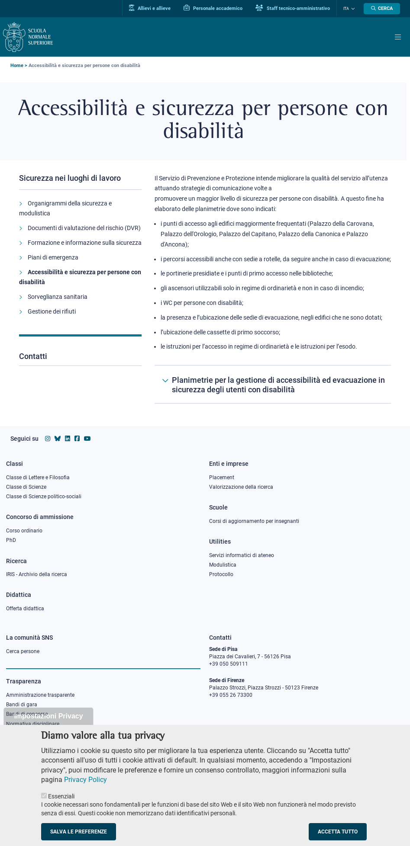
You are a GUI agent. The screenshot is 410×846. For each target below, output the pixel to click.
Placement (221, 477)
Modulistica (222, 565)
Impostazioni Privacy (48, 728)
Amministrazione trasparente (40, 695)
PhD (11, 540)
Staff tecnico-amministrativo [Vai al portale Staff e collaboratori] (292, 8)
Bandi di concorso (27, 714)
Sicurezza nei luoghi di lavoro (70, 178)
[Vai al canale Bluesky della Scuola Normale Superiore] (58, 438)
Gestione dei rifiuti (52, 311)
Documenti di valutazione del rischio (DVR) (84, 227)
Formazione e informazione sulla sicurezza (85, 242)
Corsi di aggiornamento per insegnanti (254, 521)
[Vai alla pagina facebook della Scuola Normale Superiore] (77, 438)
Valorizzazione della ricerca (241, 487)
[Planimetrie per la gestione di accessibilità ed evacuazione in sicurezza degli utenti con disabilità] (273, 384)
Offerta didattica (25, 609)
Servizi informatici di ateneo (241, 555)
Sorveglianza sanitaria (57, 296)
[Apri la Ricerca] (382, 8)
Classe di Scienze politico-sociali (43, 497)
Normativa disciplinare (32, 724)
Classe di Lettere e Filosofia (38, 477)
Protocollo (221, 574)
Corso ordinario (24, 531)
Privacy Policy (85, 791)
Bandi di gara (21, 705)
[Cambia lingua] (352, 8)
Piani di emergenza (53, 257)
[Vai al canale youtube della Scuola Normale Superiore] (87, 438)
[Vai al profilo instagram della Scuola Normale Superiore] (47, 438)
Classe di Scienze (26, 487)
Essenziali (61, 807)
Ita (346, 8)
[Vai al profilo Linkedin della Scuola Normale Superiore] (67, 438)
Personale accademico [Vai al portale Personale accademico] (213, 8)
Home (16, 65)
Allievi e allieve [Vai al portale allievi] (150, 8)
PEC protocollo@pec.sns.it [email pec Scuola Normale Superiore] (243, 731)
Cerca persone (22, 651)
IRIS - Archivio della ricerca (36, 574)
